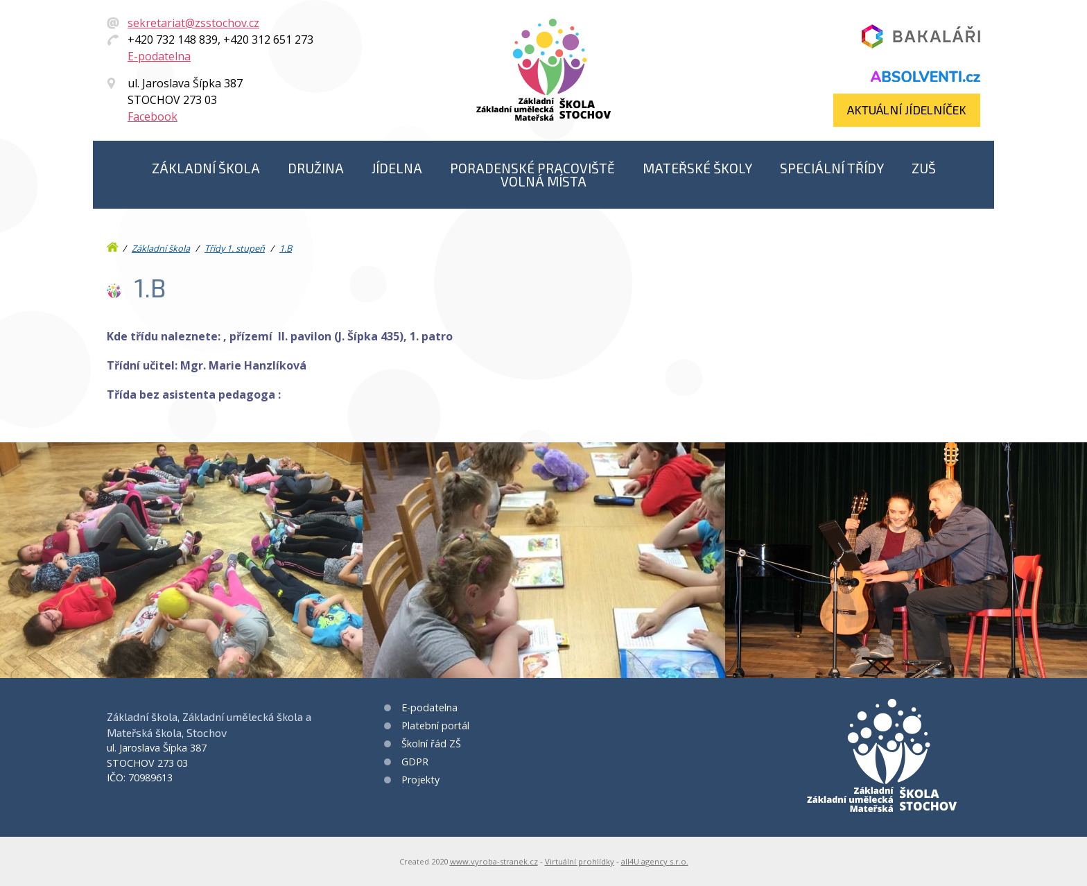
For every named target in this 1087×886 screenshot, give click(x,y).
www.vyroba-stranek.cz (494, 861)
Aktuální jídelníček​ (906, 109)
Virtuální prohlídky (579, 861)
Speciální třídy (832, 168)
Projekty (420, 779)
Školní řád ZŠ (431, 743)
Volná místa (543, 181)
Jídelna (397, 168)
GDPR (414, 761)
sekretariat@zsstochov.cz (193, 23)
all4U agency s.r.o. (654, 861)
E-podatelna (159, 56)
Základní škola (206, 168)
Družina (316, 168)
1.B (285, 248)
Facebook (152, 116)
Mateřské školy (697, 168)
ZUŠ (924, 168)
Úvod (114, 244)
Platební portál (435, 725)
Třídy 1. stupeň (235, 248)
